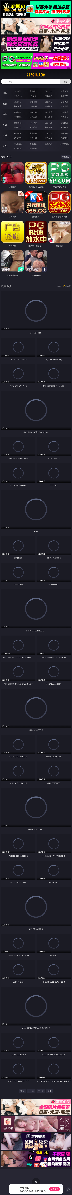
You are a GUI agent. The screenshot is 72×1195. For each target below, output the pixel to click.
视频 (5, 103)
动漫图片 (64, 123)
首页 (22, 1091)
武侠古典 (64, 133)
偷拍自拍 (33, 112)
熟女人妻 (18, 106)
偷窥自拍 (18, 123)
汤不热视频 (64, 144)
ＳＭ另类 (64, 106)
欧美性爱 (64, 112)
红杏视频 (18, 148)
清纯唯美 (33, 127)
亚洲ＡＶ (18, 102)
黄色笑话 (48, 138)
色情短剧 (33, 148)
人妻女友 (48, 133)
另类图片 (64, 127)
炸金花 (33, 95)
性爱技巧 (64, 138)
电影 (5, 114)
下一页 (41, 1091)
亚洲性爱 (18, 112)
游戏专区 (64, 91)
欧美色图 (48, 123)
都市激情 (18, 133)
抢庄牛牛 (64, 95)
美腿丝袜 (18, 127)
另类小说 (33, 138)
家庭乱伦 (33, 133)
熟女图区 (48, 127)
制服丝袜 (18, 117)
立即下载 (54, 1189)
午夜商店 (33, 144)
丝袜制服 (33, 106)
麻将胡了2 (18, 95)
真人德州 (33, 91)
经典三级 (33, 117)
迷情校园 (18, 138)
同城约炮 (18, 144)
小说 (5, 135)
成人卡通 (48, 112)
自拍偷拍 (33, 102)
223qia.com (36, 75)
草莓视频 (48, 144)
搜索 (65, 81)
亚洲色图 (33, 123)
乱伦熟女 (48, 117)
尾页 (50, 1091)
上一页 (31, 1091)
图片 (5, 124)
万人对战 (48, 91)
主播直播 (48, 106)
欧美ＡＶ (48, 102)
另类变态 (64, 117)
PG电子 (18, 91)
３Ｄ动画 (64, 102)
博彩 (5, 93)
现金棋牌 (48, 95)
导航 (5, 145)
